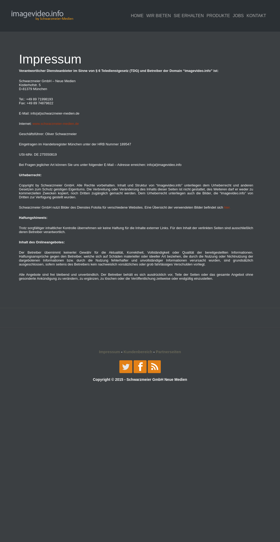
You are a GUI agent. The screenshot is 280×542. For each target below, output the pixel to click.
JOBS (238, 15)
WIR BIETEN (158, 15)
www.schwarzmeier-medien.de (55, 124)
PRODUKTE (218, 15)
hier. (227, 207)
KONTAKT (256, 15)
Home (137, 15)
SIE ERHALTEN (189, 15)
